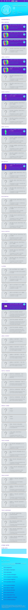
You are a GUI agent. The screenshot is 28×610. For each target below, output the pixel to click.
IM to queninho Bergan (9, 585)
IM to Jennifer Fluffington (10, 574)
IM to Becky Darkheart (9, 569)
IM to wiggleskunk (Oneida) (10, 597)
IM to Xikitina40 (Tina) (9, 594)
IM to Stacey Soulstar (9, 589)
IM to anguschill (8, 567)
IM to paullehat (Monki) (9, 581)
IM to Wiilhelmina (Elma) (9, 599)
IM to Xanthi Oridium (9, 592)
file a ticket (18, 563)
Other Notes (4, 547)
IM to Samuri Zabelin (9, 587)
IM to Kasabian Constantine (11, 576)
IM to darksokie (7, 572)
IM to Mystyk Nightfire (9, 579)
